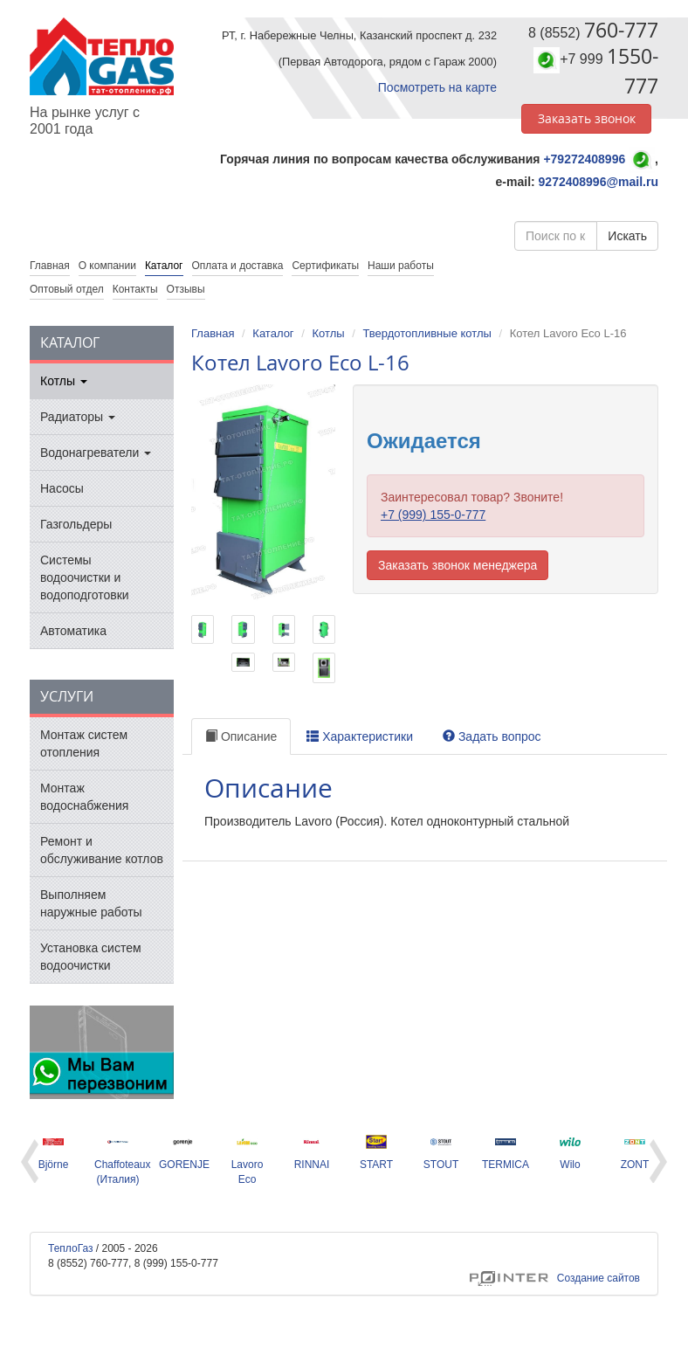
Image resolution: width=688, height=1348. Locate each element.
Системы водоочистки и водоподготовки (84, 577)
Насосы (62, 488)
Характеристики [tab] (359, 736)
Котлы (328, 333)
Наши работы (401, 265)
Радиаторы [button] (77, 417)
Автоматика (73, 631)
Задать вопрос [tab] (492, 736)
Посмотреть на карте (437, 87)
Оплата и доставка (238, 265)
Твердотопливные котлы (426, 333)
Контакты (135, 289)
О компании (107, 265)
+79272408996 (584, 159)
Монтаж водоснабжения (84, 796)
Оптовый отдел (67, 289)
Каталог (164, 265)
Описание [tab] (241, 736)
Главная (212, 333)
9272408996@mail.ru (598, 182)
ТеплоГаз (70, 1248)
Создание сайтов (555, 1278)
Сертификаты (325, 265)
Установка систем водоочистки (90, 956)
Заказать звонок (587, 118)
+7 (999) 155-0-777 (433, 515)
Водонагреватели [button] (95, 453)
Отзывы (186, 289)
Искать (627, 236)
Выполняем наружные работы (91, 903)
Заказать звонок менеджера (457, 565)
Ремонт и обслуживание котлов (101, 850)
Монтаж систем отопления (83, 743)
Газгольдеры (76, 524)
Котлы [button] (63, 381)
